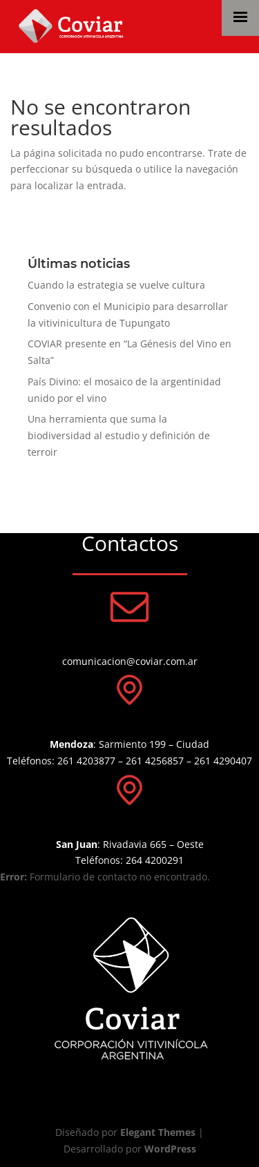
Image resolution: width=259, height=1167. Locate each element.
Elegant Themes (157, 1132)
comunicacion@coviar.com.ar (130, 661)
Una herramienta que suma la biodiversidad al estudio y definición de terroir (119, 435)
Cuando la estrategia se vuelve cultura (116, 284)
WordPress (170, 1148)
